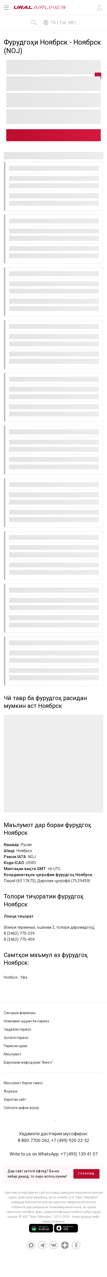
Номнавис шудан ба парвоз (26, 1021)
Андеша (10, 1091)
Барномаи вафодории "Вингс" (28, 1062)
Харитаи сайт (15, 1099)
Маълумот (12, 1054)
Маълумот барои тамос (23, 1083)
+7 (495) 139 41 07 (79, 1154)
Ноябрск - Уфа (15, 977)
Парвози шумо (16, 1046)
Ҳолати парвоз (16, 1038)
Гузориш (86, 1173)
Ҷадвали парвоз (17, 1029)
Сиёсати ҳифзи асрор (21, 1108)
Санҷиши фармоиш (20, 1013)
